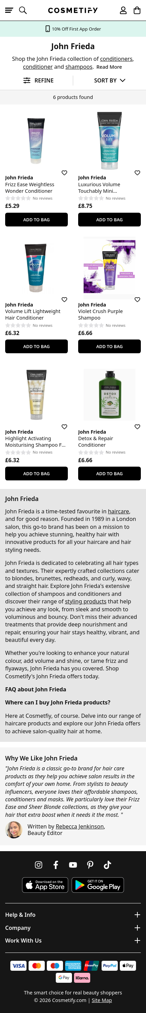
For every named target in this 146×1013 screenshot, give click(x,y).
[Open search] (26, 10)
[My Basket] (134, 10)
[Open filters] (36, 81)
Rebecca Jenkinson (80, 826)
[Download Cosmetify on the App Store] (45, 885)
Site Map (102, 1000)
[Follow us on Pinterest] (90, 865)
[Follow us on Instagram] (38, 865)
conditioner (38, 66)
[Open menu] (12, 10)
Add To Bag (36, 219)
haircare (118, 511)
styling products (85, 601)
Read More (109, 67)
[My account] (120, 10)
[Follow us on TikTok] (107, 865)
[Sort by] (109, 80)
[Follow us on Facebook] (56, 865)
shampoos (78, 66)
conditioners (116, 59)
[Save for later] (59, 168)
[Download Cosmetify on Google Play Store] (98, 885)
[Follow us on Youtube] (73, 865)
